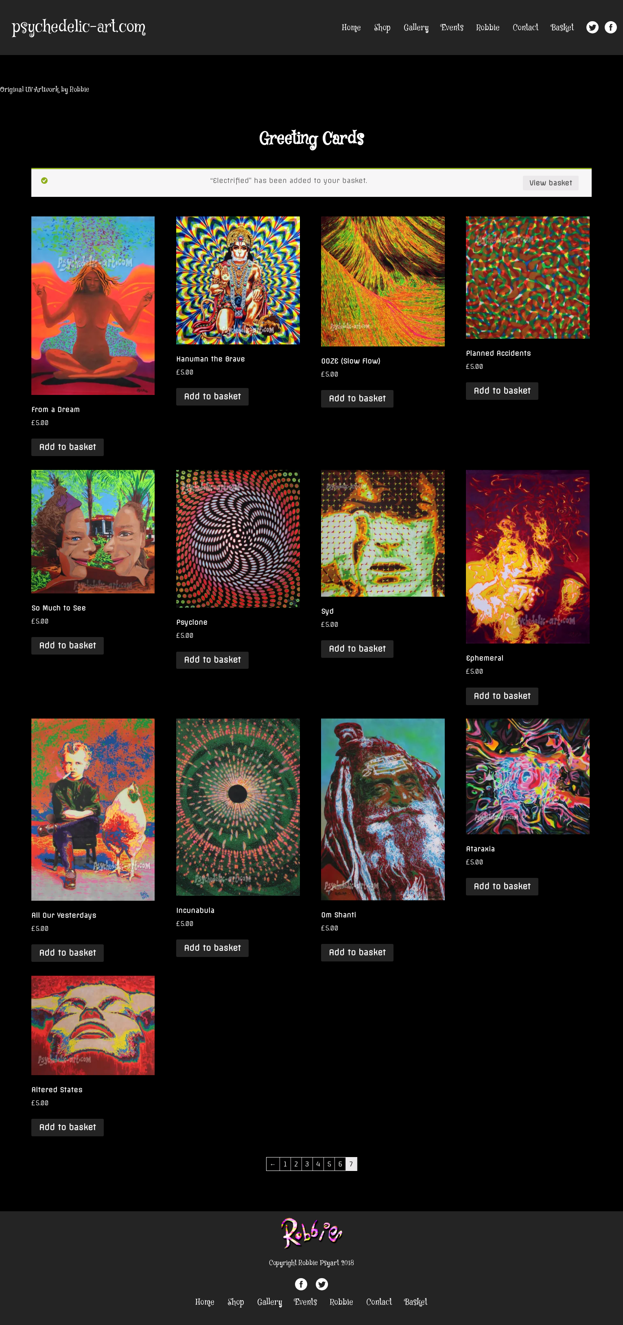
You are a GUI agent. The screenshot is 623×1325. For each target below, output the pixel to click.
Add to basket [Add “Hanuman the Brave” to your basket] (212, 396)
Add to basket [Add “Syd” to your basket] (357, 649)
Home (351, 27)
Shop (382, 27)
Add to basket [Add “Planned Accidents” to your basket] (502, 391)
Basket (562, 27)
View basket (550, 183)
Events (452, 27)
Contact (525, 27)
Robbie (488, 27)
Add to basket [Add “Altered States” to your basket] (67, 1127)
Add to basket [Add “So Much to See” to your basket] (67, 645)
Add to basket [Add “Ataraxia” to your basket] (502, 886)
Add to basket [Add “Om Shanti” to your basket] (357, 952)
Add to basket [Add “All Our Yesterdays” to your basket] (67, 953)
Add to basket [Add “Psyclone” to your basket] (212, 660)
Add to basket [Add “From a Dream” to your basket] (67, 447)
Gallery (416, 27)
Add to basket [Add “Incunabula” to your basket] (212, 948)
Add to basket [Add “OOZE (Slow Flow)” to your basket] (357, 398)
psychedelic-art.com (78, 27)
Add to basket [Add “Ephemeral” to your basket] (502, 696)
